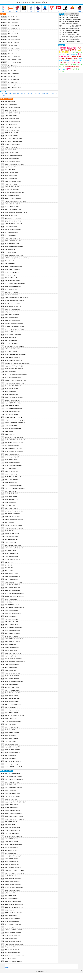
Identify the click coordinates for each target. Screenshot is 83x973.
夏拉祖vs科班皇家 (13, 910)
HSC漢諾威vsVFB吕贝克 (14, 624)
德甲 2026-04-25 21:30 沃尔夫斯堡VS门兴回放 (69, 34)
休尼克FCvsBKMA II (13, 602)
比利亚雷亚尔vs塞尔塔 (16, 87)
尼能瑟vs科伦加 (12, 502)
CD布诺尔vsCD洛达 (13, 718)
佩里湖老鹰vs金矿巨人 (15, 400)
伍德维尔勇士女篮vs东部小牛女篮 (18, 380)
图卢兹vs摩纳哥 (14, 36)
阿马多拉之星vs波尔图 (13, 850)
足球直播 (21, 2)
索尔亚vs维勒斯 (12, 947)
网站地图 (7, 967)
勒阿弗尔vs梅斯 (14, 65)
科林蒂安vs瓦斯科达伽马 (14, 890)
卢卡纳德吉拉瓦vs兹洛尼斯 (14, 690)
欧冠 (31, 9)
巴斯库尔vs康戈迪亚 (13, 610)
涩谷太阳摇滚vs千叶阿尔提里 (15, 408)
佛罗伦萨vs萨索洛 (15, 42)
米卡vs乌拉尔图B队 (13, 938)
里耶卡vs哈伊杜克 (13, 667)
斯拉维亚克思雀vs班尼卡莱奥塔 (16, 451)
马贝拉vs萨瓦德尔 (13, 670)
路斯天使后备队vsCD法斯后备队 (17, 300)
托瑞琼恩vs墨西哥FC (13, 459)
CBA (17, 9)
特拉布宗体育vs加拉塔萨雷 (15, 613)
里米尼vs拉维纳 (11, 824)
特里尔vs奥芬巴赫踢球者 (14, 590)
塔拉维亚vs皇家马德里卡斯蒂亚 (16, 255)
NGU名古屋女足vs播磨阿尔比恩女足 (17, 420)
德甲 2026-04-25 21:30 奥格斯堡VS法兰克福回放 (70, 36)
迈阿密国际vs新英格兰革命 (15, 334)
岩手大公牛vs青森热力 (14, 405)
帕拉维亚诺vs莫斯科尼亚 (14, 121)
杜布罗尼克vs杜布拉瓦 (14, 186)
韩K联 (47, 93)
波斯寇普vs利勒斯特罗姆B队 (14, 513)
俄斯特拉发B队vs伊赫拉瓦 (14, 604)
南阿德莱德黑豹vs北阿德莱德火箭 (17, 422)
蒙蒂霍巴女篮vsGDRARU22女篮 (17, 164)
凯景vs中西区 (12, 434)
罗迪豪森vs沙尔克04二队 (14, 587)
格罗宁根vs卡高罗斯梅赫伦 (16, 218)
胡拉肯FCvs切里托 (13, 226)
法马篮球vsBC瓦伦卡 (14, 277)
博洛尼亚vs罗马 (14, 16)
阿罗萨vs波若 (12, 505)
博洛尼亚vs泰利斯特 (13, 841)
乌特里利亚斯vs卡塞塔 (14, 782)
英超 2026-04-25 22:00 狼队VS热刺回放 (68, 32)
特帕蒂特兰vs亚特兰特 (14, 921)
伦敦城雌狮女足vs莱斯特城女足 (16, 528)
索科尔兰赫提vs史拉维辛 (13, 687)
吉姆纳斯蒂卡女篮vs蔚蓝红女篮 (17, 346)
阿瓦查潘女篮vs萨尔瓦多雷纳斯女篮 (18, 354)
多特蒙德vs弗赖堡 (15, 73)
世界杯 (24, 9)
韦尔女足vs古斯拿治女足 (15, 229)
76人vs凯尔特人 (11, 927)
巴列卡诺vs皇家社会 (15, 48)
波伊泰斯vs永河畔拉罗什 (14, 107)
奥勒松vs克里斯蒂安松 (13, 744)
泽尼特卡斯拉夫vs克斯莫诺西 (14, 747)
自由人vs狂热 (12, 260)
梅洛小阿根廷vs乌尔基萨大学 (16, 238)
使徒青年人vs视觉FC (13, 738)
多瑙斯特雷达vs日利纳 (14, 243)
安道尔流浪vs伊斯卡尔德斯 (15, 209)
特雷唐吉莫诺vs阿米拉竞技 (15, 856)
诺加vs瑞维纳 (12, 729)
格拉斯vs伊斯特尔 (13, 115)
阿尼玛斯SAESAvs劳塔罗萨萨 (17, 326)
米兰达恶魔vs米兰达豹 (14, 864)
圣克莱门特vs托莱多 (13, 491)
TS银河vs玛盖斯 (12, 644)
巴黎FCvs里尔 (14, 68)
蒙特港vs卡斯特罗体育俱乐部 (17, 329)
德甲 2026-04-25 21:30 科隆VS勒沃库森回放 (69, 39)
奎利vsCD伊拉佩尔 (13, 351)
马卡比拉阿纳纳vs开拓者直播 (70, 49)
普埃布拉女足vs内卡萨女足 (15, 221)
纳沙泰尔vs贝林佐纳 (13, 712)
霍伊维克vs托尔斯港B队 (14, 130)
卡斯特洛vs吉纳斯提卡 (14, 727)
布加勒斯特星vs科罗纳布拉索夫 (16, 816)
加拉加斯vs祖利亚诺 (13, 289)
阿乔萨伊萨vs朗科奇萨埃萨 (17, 323)
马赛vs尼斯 (13, 85)
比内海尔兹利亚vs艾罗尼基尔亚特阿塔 (17, 802)
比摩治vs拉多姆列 (13, 616)
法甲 (65, 9)
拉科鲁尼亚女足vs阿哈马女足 (15, 465)
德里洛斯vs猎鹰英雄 (13, 317)
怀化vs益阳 (10, 570)
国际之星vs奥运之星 (14, 949)
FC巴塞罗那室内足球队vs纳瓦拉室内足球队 (19, 258)
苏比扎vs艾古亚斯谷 (13, 494)
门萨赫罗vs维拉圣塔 (13, 553)
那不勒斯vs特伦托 (13, 215)
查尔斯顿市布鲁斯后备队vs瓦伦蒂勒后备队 (20, 363)
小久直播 (63, 63)
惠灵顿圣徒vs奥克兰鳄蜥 (15, 932)
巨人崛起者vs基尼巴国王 (15, 559)
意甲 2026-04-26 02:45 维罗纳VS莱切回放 (68, 17)
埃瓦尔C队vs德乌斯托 (14, 710)
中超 (72, 9)
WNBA (10, 9)
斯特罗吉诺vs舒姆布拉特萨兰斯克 (15, 511)
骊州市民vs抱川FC (13, 391)
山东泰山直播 (74, 54)
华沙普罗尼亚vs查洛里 (14, 206)
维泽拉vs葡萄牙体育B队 (13, 619)
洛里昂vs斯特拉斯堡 (15, 56)
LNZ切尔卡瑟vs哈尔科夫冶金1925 (16, 607)
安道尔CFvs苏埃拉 (13, 741)
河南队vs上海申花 (15, 50)
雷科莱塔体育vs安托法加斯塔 (15, 836)
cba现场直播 (67, 60)
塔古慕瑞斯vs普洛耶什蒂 (14, 749)
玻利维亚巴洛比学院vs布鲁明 (15, 306)
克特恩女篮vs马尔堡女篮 (14, 698)
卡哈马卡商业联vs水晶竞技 (15, 286)
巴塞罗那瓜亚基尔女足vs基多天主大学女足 (18, 297)
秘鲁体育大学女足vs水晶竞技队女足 (17, 283)
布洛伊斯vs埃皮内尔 (13, 110)
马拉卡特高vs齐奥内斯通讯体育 (16, 904)
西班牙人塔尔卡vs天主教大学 (15, 924)
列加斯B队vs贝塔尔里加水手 (15, 127)
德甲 (58, 9)
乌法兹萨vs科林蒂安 (13, 695)
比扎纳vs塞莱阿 (12, 724)
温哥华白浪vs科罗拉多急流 (15, 377)
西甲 (51, 9)
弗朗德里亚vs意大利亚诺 (15, 241)
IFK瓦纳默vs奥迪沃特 (14, 533)
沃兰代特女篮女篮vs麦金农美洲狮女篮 (18, 374)
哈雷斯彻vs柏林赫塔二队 (14, 576)
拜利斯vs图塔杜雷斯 (14, 675)
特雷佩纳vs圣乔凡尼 (13, 636)
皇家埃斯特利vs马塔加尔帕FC (15, 360)
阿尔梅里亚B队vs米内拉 (14, 471)
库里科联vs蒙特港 (13, 340)
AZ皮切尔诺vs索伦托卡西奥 (14, 773)
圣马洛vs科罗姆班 (13, 104)
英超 (38, 9)
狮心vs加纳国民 (12, 735)
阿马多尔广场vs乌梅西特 (14, 357)
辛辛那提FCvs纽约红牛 (14, 331)
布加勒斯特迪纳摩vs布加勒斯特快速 (16, 873)
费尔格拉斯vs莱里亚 (12, 167)
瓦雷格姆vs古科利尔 (13, 875)
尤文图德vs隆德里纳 (13, 343)
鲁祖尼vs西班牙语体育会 (15, 884)
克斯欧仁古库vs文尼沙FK (13, 621)
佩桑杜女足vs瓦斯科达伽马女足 (16, 246)
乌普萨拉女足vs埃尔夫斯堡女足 (17, 596)
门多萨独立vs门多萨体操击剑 (14, 867)
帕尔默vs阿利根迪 (13, 799)
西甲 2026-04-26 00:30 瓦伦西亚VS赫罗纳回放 (69, 21)
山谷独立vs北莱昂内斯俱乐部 (15, 266)
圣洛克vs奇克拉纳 (13, 496)
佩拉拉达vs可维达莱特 (14, 732)
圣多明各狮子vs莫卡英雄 (14, 320)
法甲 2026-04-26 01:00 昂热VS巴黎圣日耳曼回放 (70, 19)
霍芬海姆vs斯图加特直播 (68, 48)
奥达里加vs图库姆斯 (13, 536)
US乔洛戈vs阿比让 (13, 790)
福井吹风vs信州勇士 (13, 414)
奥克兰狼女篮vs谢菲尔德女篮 (15, 138)
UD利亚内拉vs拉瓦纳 (13, 172)
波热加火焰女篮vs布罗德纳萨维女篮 (18, 201)
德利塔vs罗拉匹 (13, 650)
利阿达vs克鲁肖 (12, 468)
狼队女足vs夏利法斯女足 (14, 630)
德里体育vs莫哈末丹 (13, 556)
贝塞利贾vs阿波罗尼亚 (17, 141)
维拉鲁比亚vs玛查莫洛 (14, 118)
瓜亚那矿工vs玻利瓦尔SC (14, 269)
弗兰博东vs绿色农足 (14, 647)
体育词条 (44, 2)
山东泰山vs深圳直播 (76, 60)
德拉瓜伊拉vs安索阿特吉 (14, 918)
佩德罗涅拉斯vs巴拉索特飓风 (15, 776)
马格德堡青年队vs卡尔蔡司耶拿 (16, 582)
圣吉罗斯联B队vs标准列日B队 (15, 223)
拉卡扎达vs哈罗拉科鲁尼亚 (15, 761)
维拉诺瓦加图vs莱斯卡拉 (14, 752)
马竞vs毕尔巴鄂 (14, 33)
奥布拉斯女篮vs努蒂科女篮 (16, 303)
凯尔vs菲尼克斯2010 (14, 189)
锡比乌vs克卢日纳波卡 (14, 701)
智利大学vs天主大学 (13, 312)
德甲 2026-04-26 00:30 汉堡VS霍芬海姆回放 (69, 23)
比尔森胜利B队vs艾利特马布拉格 (15, 448)
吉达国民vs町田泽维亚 (15, 144)
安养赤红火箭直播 (72, 67)
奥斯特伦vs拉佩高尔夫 (14, 678)
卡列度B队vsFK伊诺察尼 (13, 445)
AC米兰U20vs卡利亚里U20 (16, 525)
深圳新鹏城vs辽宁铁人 (16, 45)
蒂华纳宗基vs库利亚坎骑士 (15, 385)
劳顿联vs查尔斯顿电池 (14, 314)
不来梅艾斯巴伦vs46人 (14, 656)
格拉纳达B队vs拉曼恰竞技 (15, 830)
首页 (17, 2)
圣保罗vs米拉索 (12, 337)
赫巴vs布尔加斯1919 (12, 958)
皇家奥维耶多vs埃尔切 (16, 62)
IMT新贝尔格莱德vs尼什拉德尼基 (16, 955)
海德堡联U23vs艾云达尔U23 (16, 417)
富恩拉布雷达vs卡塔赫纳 (14, 796)
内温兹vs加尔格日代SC (14, 664)
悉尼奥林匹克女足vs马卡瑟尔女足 (17, 440)
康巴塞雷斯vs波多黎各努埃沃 (16, 887)
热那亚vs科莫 (14, 53)
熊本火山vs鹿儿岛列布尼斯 (15, 403)
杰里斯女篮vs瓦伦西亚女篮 (15, 181)
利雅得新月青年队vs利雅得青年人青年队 (18, 212)
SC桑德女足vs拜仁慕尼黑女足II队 (16, 593)
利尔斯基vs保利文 (13, 147)
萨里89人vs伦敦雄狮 (13, 184)
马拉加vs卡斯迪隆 (12, 252)
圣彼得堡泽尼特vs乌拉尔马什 (16, 519)
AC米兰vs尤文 (14, 82)
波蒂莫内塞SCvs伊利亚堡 (13, 195)
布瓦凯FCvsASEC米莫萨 (14, 793)
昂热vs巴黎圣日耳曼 (15, 28)
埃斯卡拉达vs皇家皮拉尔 (15, 881)
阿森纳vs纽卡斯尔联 (15, 19)
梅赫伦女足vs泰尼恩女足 (14, 204)
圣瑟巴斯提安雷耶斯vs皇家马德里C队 (17, 488)
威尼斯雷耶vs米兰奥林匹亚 (15, 693)
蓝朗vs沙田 (11, 431)
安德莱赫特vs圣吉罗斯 (13, 839)
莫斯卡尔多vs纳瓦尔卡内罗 (15, 476)
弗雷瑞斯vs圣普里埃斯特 (14, 113)
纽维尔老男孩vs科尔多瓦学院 (14, 901)
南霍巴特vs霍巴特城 (13, 388)
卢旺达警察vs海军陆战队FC (16, 155)
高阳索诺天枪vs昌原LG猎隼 (15, 941)
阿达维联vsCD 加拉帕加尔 (15, 499)
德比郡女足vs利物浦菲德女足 (15, 627)
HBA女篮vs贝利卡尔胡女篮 (15, 704)
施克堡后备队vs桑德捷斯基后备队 (16, 944)
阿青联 (68, 69)
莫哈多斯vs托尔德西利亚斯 (15, 721)
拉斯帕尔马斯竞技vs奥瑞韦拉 (15, 485)
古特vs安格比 (12, 522)
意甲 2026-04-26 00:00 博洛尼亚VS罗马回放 (69, 27)
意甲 (45, 9)
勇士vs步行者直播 (65, 64)
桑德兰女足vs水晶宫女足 (14, 641)
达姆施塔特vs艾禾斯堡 (13, 232)
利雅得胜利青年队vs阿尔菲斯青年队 (17, 661)
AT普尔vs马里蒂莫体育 (14, 457)
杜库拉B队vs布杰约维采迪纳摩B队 (15, 442)
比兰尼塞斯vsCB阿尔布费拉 (15, 198)
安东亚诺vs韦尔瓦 (13, 474)
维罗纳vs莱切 (14, 31)
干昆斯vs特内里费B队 (14, 479)
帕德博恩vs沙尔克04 (12, 550)
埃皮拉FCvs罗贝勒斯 (13, 508)
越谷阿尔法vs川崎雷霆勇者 (15, 428)
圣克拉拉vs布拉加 (12, 853)
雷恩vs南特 (13, 70)
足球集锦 (38, 2)
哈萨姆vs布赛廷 (12, 785)
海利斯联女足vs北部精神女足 (16, 437)
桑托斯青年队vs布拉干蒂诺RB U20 (16, 870)
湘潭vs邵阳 (10, 567)
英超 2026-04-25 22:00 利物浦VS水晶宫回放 (69, 28)
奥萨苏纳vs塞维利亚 (15, 79)
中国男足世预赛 (72, 58)
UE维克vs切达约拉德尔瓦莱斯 (15, 844)
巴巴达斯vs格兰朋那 (13, 764)
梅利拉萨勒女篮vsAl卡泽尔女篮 (17, 192)
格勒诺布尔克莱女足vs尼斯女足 (16, 548)
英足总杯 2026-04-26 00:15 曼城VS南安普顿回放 (70, 25)
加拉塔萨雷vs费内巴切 (13, 847)
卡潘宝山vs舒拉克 (13, 599)
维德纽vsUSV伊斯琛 (13, 573)
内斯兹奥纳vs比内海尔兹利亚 (15, 766)
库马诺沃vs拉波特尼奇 (15, 810)
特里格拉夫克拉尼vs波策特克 (15, 961)
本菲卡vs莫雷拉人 (12, 169)
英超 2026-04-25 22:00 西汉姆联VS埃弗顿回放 (69, 30)
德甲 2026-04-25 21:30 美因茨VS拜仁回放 (68, 38)
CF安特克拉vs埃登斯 (13, 152)
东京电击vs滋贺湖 (13, 425)
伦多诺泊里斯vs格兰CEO (13, 898)
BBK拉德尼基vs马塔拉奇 (14, 161)
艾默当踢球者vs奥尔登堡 (14, 673)
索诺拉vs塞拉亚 (12, 371)
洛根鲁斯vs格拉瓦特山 (14, 394)
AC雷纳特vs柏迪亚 (12, 235)
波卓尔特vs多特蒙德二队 (14, 585)
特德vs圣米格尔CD (13, 530)
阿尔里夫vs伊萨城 (13, 124)
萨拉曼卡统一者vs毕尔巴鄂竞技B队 (17, 819)
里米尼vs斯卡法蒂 (14, 804)
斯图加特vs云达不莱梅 (16, 59)
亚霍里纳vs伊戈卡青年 (14, 861)
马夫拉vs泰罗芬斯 (12, 275)
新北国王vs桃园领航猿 (14, 454)
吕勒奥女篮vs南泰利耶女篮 (16, 813)
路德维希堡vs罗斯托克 (14, 158)
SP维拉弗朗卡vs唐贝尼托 (14, 833)
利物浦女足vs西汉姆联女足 (15, 633)
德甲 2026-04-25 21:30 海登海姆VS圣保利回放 (69, 41)
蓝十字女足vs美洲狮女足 (14, 309)
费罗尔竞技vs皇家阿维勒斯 (15, 878)
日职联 (79, 9)
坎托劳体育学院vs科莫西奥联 (15, 787)
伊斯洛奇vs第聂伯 (13, 542)
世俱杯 (51, 93)
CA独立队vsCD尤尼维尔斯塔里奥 (16, 912)
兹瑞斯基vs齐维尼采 (13, 858)
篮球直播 (27, 2)
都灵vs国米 (13, 76)
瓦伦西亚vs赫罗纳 (15, 25)
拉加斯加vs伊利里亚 (13, 132)
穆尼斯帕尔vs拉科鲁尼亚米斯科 (16, 907)
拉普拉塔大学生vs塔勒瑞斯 (14, 280)
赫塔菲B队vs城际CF (13, 482)
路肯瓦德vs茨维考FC (13, 579)
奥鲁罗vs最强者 (12, 893)
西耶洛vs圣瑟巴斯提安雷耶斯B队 (16, 779)
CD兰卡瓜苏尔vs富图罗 (14, 272)
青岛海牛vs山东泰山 (15, 39)
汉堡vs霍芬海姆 (14, 22)
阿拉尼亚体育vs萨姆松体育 (14, 952)
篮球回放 (32, 2)
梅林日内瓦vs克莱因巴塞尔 (16, 658)
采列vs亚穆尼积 (12, 758)
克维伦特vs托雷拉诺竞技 (14, 827)
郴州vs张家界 (11, 562)
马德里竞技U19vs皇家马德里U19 (17, 715)
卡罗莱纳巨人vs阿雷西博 (16, 930)
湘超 (4, 95)
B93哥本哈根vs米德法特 (14, 516)
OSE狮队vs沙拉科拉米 (13, 135)
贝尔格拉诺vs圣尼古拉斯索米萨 (16, 368)
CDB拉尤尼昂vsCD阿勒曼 (14, 349)
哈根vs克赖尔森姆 (13, 175)
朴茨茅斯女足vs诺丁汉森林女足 (16, 639)
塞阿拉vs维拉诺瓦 (13, 915)
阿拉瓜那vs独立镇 (12, 895)
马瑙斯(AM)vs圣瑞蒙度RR (13, 292)
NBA (3, 9)
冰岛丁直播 (66, 54)
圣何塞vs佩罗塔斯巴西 (13, 295)
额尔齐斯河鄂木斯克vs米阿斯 (14, 545)
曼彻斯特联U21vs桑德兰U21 (15, 653)
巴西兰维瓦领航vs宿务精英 (15, 935)
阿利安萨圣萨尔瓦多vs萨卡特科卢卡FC (17, 366)
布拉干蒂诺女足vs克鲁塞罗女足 (16, 681)
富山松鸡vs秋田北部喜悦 (14, 411)
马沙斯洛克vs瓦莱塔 (13, 684)
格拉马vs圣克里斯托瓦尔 (14, 462)
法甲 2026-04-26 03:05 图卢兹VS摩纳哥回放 (69, 15)
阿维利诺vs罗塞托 (14, 807)
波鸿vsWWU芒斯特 (13, 178)
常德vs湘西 (10, 565)
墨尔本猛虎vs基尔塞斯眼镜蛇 (16, 397)
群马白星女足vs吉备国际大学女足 (16, 383)
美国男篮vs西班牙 (73, 63)
